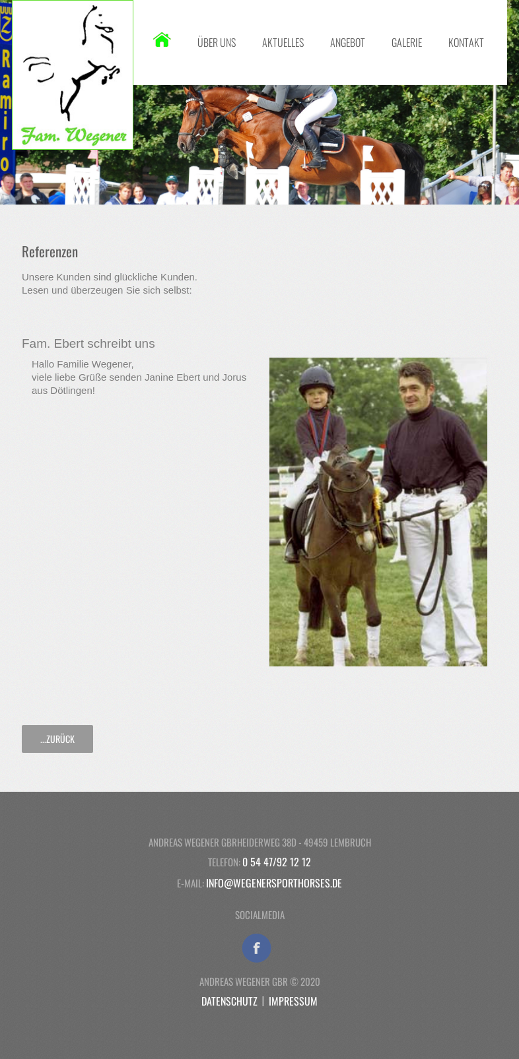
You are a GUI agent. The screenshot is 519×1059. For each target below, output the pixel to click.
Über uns (216, 42)
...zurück (57, 739)
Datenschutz (229, 1001)
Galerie (407, 42)
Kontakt (466, 42)
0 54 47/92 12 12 (276, 862)
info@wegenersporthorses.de (274, 883)
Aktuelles (283, 42)
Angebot (347, 42)
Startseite (162, 39)
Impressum (293, 1001)
